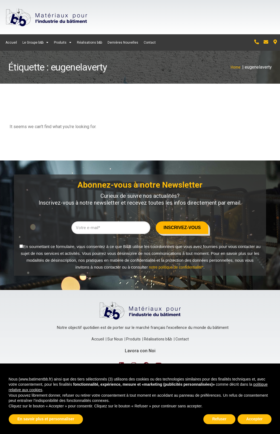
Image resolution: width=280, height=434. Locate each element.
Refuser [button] (219, 419)
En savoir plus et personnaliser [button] (46, 419)
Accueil (11, 42)
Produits (62, 42)
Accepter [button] (254, 419)
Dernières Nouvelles (123, 42)
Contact (150, 42)
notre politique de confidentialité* (176, 264)
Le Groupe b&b (35, 42)
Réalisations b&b (89, 42)
